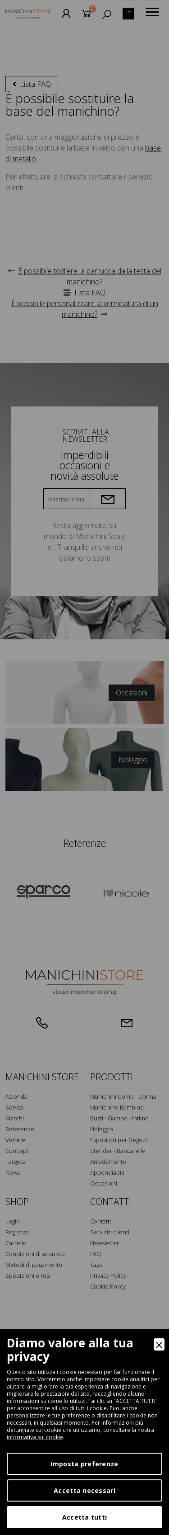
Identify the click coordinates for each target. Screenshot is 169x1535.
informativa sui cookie (35, 1437)
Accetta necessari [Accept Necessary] (84, 1490)
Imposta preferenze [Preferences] (84, 1463)
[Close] (159, 1344)
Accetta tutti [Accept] (84, 1517)
